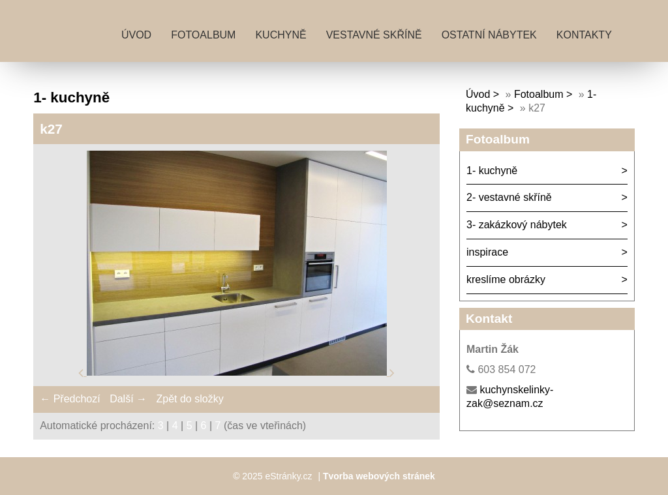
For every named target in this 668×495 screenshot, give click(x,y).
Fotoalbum (203, 34)
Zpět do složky (189, 398)
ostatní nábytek (489, 34)
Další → (128, 398)
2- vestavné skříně (509, 197)
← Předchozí (70, 398)
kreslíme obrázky (505, 279)
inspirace (487, 252)
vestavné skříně (374, 34)
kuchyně (280, 34)
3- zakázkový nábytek (516, 224)
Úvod (136, 34)
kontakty (584, 34)
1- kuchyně (491, 170)
